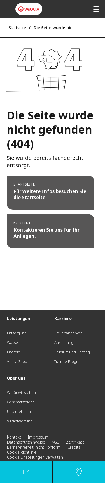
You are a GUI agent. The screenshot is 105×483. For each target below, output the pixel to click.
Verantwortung (19, 420)
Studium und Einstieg (72, 351)
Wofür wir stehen (21, 392)
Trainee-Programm (70, 361)
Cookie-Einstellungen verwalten (35, 457)
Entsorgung (17, 332)
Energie (13, 351)
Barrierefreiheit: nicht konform (34, 447)
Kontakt (14, 437)
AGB (55, 442)
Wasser (13, 342)
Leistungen (18, 318)
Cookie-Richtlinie (21, 452)
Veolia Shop (17, 361)
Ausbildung (63, 342)
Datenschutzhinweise (26, 442)
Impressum (38, 437)
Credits (73, 447)
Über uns (16, 378)
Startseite (17, 27)
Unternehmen (19, 411)
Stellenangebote (68, 332)
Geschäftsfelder (20, 401)
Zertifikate (75, 442)
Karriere (63, 318)
